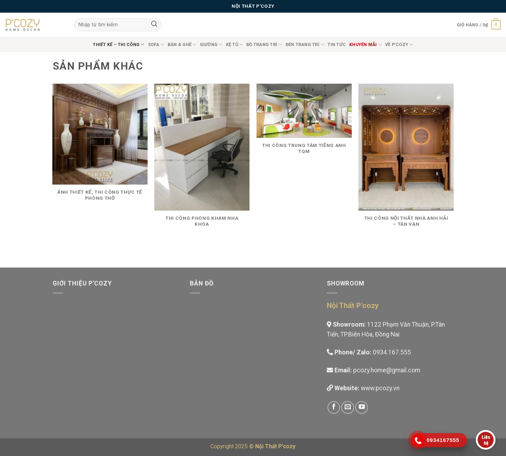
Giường (211, 44)
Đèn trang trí (305, 44)
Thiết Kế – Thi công (118, 44)
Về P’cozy (399, 44)
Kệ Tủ (234, 44)
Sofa (156, 44)
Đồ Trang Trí (264, 44)
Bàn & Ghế (182, 44)
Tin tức (336, 44)
